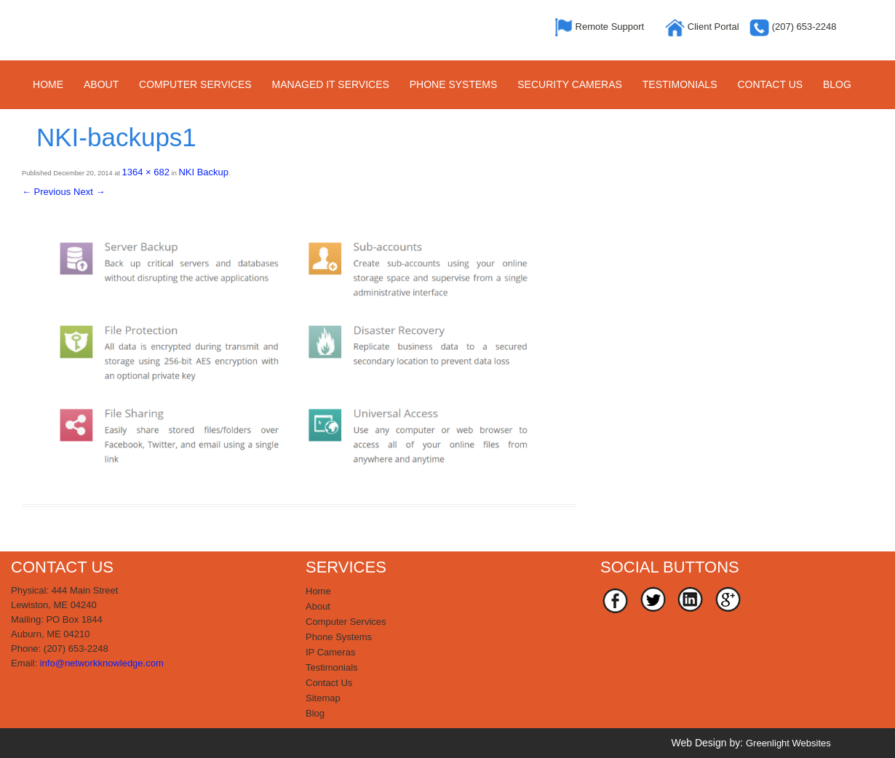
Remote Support (601, 26)
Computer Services (195, 84)
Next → (89, 191)
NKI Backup (203, 172)
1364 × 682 (146, 172)
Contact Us (770, 84)
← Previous (46, 191)
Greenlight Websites (788, 743)
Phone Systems (454, 84)
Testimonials (680, 84)
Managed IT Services (330, 84)
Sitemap (323, 698)
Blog (837, 84)
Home (48, 84)
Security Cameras (569, 84)
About (101, 84)
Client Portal (703, 26)
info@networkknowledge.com (102, 663)
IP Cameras (330, 652)
